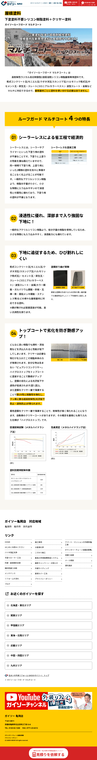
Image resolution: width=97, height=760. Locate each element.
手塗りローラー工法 (13, 558)
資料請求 (68, 565)
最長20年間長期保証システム (46, 558)
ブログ (7, 584)
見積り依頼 (69, 555)
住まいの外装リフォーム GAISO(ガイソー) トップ (29, 675)
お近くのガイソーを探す (24, 594)
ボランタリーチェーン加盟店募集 (78, 550)
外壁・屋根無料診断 (13, 563)
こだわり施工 (40, 552)
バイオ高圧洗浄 (11, 552)
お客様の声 (39, 547)
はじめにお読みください (14, 547)
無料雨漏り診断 (11, 568)
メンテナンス (10, 573)
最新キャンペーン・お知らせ (46, 563)
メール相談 (69, 560)
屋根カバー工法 (41, 573)
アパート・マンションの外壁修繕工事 (78, 543)
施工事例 (38, 542)
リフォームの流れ (12, 578)
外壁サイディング (42, 568)
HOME (7, 542)
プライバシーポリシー (44, 579)
